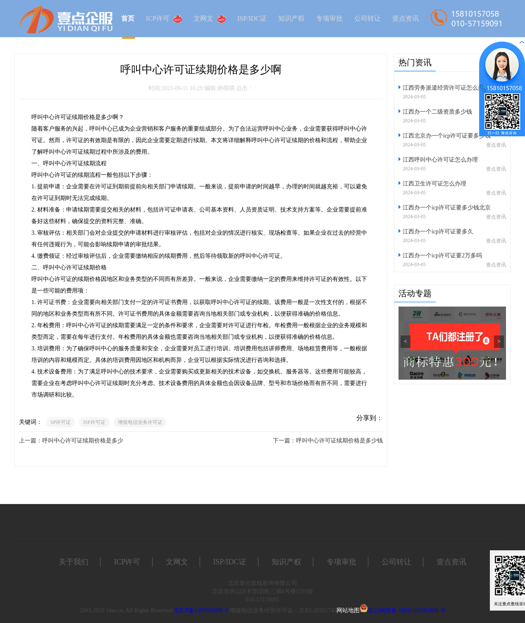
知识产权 (291, 18)
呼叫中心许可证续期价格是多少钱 (339, 441)
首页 (127, 18)
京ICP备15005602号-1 (201, 610)
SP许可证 (60, 422)
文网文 (209, 18)
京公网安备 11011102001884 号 (406, 610)
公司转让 (367, 18)
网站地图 (348, 610)
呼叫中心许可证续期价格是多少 (82, 441)
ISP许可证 (94, 422)
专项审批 (329, 18)
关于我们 (73, 562)
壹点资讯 (405, 18)
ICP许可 (164, 18)
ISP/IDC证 (252, 18)
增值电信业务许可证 (140, 422)
